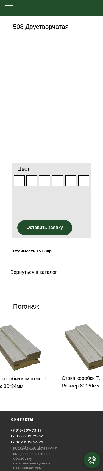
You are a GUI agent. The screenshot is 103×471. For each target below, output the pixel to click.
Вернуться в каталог (33, 272)
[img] (44, 180)
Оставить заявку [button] (44, 227)
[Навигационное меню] (9, 8)
